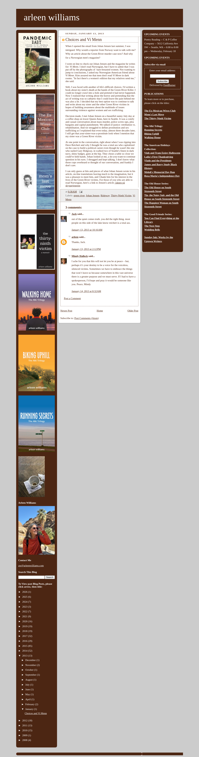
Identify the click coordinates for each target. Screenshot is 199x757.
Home (100, 310)
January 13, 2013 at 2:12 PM (86, 249)
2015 (25, 646)
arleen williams (51, 17)
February (30, 704)
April (28, 699)
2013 (25, 655)
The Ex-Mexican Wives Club (160, 110)
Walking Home (152, 137)
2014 (25, 650)
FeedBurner (169, 85)
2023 (25, 606)
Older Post (133, 310)
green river (79, 195)
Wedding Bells (152, 229)
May (28, 694)
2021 (25, 616)
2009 (25, 735)
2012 (25, 720)
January (29, 709)
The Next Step (152, 226)
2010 (25, 730)
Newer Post (66, 310)
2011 (25, 725)
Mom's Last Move (154, 114)
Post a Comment (72, 298)
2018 (25, 631)
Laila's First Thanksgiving (158, 156)
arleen (75, 237)
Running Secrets (153, 129)
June (28, 689)
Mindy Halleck (80, 256)
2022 (25, 611)
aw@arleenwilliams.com (31, 565)
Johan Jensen (92, 195)
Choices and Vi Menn (36, 713)
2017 (25, 636)
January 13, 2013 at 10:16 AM (87, 229)
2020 (25, 621)
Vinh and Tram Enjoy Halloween (162, 153)
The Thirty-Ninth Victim (157, 118)
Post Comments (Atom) (86, 318)
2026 (25, 591)
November (31, 665)
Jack (74, 214)
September (31, 674)
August (29, 679)
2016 (25, 641)
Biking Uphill (151, 133)
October (29, 669)
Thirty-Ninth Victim (121, 195)
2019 (25, 626)
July (27, 684)
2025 (25, 596)
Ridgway (105, 195)
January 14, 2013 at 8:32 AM (86, 291)
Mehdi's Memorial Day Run (159, 172)
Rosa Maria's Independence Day (162, 176)
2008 (25, 740)
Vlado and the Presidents (158, 160)
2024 (25, 601)
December (30, 660)
